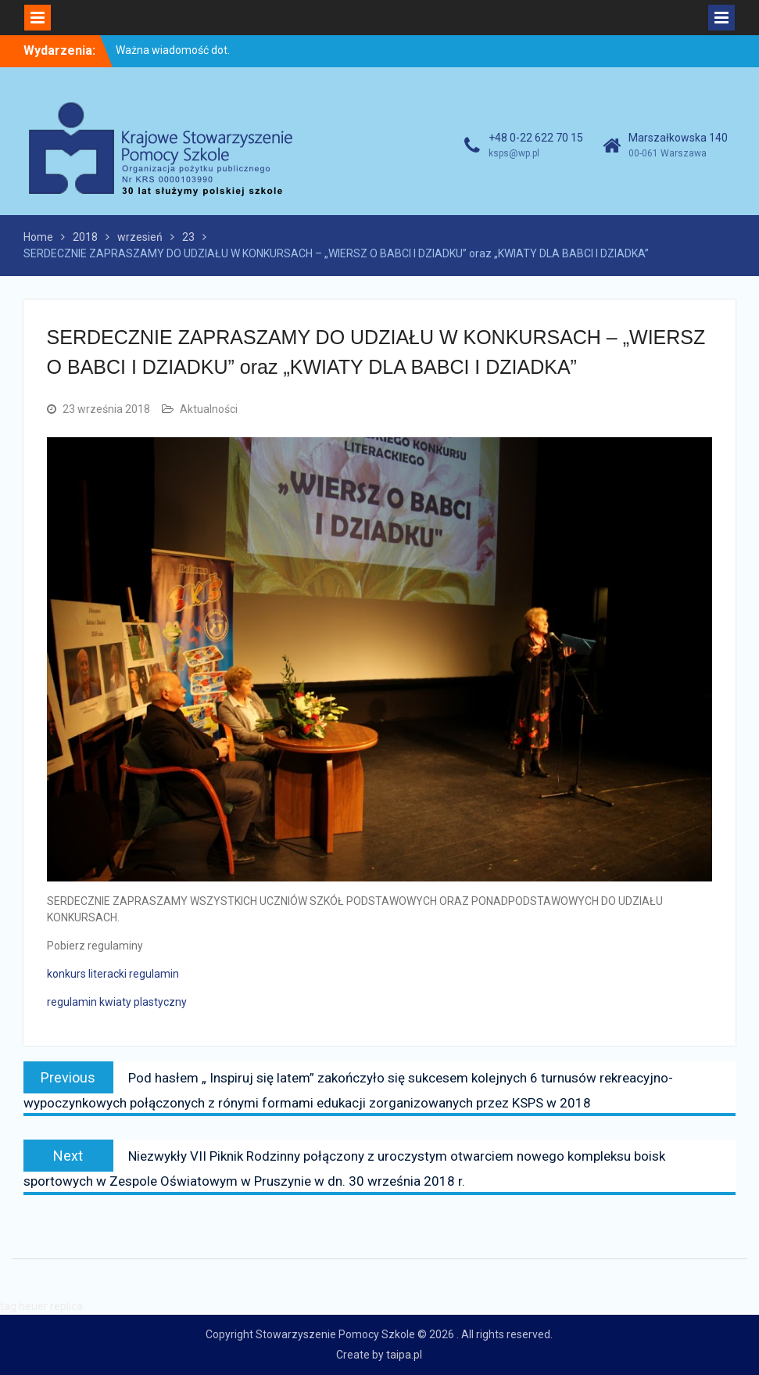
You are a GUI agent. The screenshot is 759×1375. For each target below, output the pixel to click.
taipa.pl (404, 1354)
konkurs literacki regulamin (113, 974)
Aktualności (209, 409)
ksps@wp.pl (514, 153)
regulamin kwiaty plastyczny (117, 1002)
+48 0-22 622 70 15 (536, 137)
